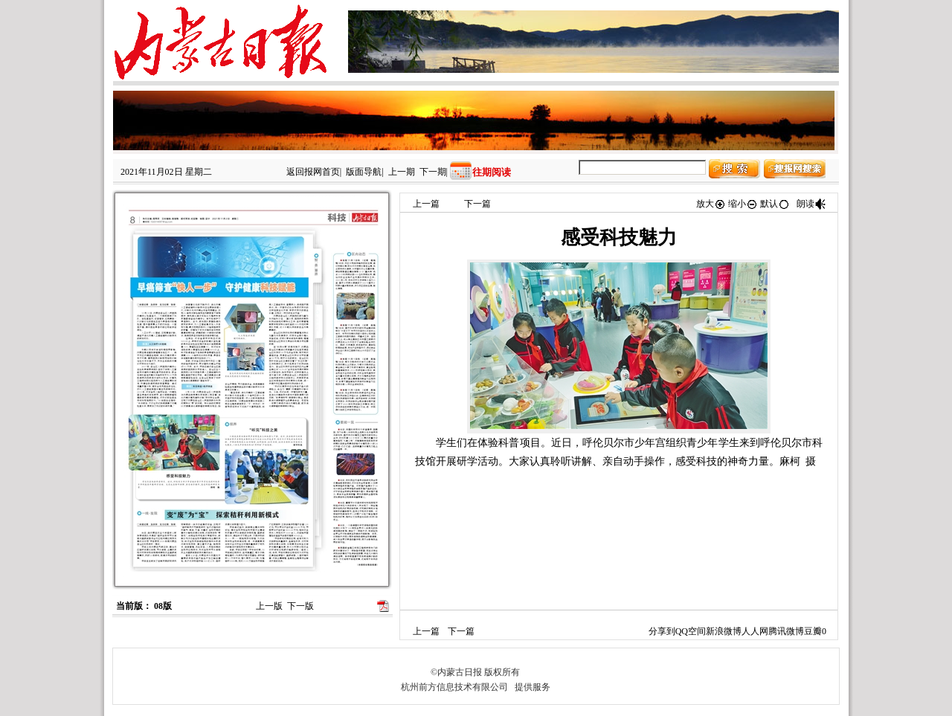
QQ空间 (690, 631)
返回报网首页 (313, 172)
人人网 (755, 631)
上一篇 (426, 204)
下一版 (300, 606)
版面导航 (364, 172)
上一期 (401, 172)
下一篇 (477, 204)
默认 (775, 204)
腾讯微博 (786, 631)
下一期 (432, 172)
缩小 (743, 204)
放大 (711, 204)
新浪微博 (724, 631)
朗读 (811, 204)
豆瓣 (813, 631)
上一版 (269, 606)
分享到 (662, 631)
